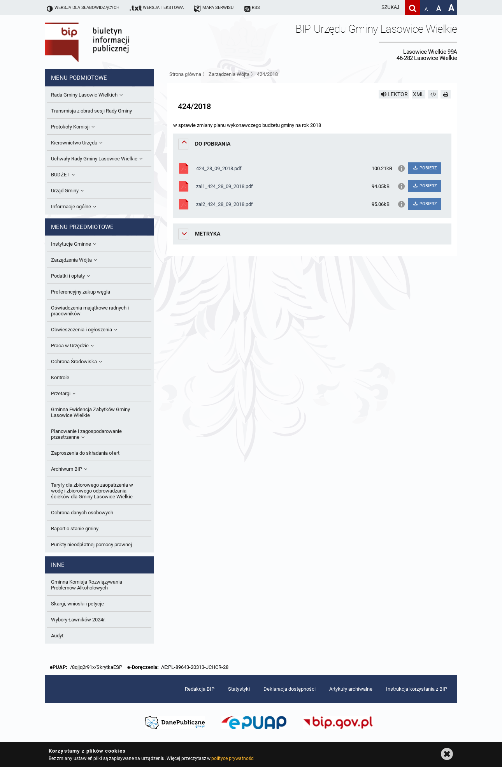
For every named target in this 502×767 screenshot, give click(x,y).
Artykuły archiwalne (350, 689)
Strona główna (185, 74)
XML (418, 94)
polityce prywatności (232, 758)
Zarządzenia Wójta (229, 74)
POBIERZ (424, 168)
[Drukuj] (446, 94)
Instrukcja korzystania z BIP (416, 689)
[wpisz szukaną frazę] (371, 7)
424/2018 (267, 74)
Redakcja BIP (199, 689)
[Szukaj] (412, 7)
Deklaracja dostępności (289, 689)
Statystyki (239, 689)
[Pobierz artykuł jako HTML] (433, 94)
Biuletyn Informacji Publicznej (109, 42)
